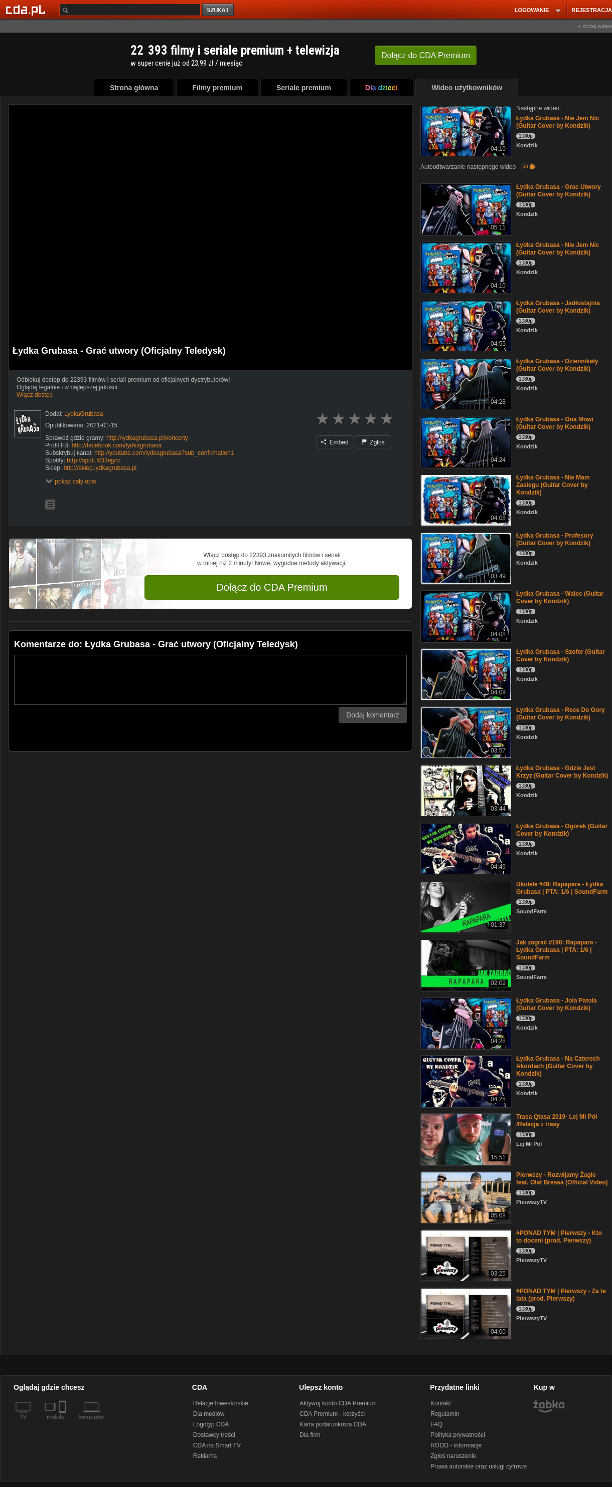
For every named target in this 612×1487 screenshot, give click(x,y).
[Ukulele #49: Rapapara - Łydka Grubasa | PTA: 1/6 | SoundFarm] (465, 906)
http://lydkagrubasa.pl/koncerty (147, 437)
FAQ (436, 1424)
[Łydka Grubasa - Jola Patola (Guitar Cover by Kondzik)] (465, 1022)
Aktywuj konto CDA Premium (337, 1403)
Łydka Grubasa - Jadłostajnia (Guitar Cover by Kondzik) (558, 307)
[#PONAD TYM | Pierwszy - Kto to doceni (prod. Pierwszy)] (465, 1254)
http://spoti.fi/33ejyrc (93, 460)
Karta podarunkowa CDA (332, 1424)
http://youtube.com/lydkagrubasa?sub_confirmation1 (164, 452)
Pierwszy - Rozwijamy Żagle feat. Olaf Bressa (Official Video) (562, 1178)
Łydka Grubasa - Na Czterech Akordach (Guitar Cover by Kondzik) (558, 1066)
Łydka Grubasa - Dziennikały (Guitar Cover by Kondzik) (557, 365)
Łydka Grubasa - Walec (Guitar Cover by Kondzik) (559, 597)
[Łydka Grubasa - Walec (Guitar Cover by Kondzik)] (465, 615)
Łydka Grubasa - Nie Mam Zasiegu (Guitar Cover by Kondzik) (553, 485)
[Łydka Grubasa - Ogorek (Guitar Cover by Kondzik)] (465, 848)
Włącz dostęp (35, 394)
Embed (334, 442)
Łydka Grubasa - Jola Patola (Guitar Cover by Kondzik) (556, 1004)
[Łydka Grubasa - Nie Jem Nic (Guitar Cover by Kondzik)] (465, 130)
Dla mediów (209, 1413)
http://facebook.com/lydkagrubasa (117, 445)
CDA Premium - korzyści (332, 1413)
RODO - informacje (456, 1445)
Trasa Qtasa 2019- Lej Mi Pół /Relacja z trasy (556, 1120)
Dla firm (309, 1434)
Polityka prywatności (457, 1434)
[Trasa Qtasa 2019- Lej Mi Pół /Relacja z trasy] (465, 1138)
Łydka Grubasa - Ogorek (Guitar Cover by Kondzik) (561, 830)
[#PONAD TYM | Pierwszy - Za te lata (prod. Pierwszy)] (465, 1313)
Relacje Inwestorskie (220, 1403)
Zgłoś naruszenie (453, 1455)
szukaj (218, 10)
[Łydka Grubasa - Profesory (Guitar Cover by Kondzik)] (465, 557)
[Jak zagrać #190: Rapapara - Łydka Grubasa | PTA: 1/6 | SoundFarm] (465, 964)
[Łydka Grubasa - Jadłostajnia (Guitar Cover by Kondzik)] (465, 325)
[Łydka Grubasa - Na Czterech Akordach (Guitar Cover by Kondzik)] (465, 1080)
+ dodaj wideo (595, 26)
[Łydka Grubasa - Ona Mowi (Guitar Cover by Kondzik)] (465, 441)
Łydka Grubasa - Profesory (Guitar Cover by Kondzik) (554, 539)
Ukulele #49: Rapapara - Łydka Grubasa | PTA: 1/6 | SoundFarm (562, 888)
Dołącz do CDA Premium (271, 587)
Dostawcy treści (214, 1434)
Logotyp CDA (211, 1424)
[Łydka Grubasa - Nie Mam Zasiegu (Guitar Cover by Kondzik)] (465, 499)
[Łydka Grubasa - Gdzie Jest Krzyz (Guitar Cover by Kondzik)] (465, 790)
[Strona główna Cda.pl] (27, 9)
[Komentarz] (210, 680)
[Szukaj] (130, 10)
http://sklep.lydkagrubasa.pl (100, 467)
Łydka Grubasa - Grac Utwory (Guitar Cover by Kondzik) (558, 190)
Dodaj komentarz (372, 715)
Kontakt (440, 1403)
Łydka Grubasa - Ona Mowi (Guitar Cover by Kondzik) (554, 423)
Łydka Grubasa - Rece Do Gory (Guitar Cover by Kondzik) (560, 713)
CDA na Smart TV (217, 1445)
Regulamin (444, 1413)
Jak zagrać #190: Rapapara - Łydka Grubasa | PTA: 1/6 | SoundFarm (556, 950)
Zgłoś (373, 442)
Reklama (205, 1455)
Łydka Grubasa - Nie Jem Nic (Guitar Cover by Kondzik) (557, 122)
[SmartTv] (63, 1422)
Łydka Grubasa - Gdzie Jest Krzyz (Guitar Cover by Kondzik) (562, 772)
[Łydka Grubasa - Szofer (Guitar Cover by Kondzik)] (465, 673)
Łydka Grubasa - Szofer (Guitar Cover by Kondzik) (560, 655)
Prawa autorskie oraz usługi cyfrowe (478, 1466)
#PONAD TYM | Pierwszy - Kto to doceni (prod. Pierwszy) (559, 1236)
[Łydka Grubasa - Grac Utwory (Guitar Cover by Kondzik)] (465, 208)
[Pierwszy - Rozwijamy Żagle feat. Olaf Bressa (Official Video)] (465, 1196)
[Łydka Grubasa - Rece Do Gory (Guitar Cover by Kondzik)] (465, 731)
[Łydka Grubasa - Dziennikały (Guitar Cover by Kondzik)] (465, 383)
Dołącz (425, 55)
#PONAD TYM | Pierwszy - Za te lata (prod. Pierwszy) (561, 1295)
